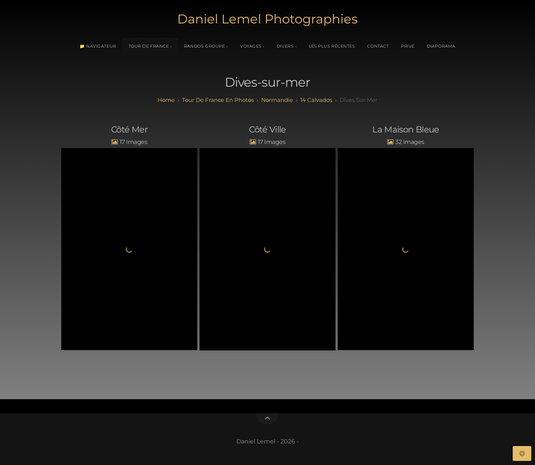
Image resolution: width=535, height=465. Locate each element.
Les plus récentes (332, 46)
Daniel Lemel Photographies (267, 19)
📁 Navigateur (98, 46)
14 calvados (316, 99)
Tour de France (149, 46)
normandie (277, 99)
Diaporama (441, 46)
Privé (408, 46)
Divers (285, 46)
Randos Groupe (204, 46)
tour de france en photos (218, 99)
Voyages (251, 46)
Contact (378, 46)
